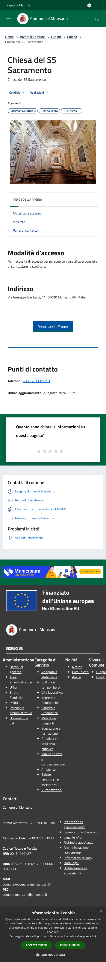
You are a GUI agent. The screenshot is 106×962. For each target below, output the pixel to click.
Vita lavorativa (52, 692)
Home (9, 36)
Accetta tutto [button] (36, 945)
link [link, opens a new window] (94, 936)
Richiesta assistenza (78, 842)
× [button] (101, 911)
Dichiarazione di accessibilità (75, 870)
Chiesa (72, 36)
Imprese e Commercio (49, 700)
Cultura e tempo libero (50, 685)
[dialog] (53, 934)
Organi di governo (16, 669)
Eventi (100, 677)
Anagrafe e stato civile (49, 674)
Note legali (71, 862)
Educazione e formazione (51, 731)
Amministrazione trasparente (76, 850)
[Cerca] (97, 18)
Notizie (77, 666)
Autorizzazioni (51, 789)
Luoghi (56, 36)
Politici (15, 702)
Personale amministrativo (21, 710)
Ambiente (48, 769)
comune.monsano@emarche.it (25, 894)
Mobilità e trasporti (48, 720)
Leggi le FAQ (73, 837)
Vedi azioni (40, 92)
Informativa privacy (78, 857)
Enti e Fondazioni (17, 695)
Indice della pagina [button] (27, 199)
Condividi (18, 92)
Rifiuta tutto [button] (70, 945)
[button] (53, 955)
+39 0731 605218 (36, 380)
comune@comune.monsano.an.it (26, 884)
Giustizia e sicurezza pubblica (49, 743)
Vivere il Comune (33, 36)
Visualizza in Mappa (53, 326)
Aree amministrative (21, 679)
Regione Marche (18, 5)
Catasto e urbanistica (49, 710)
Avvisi (76, 677)
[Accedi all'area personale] (89, 5)
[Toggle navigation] (8, 18)
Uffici (13, 687)
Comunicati (80, 671)
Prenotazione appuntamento (74, 824)
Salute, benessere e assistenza (50, 779)
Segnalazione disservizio (81, 832)
